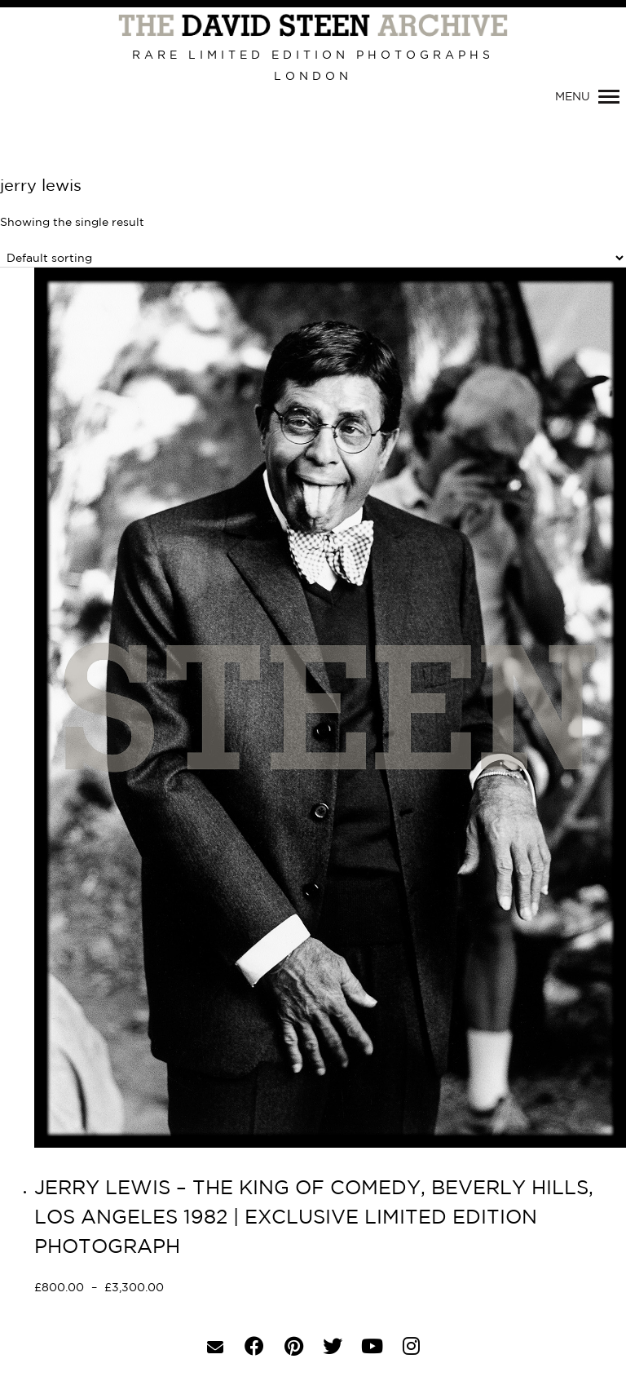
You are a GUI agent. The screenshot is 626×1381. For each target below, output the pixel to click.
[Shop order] (313, 258)
